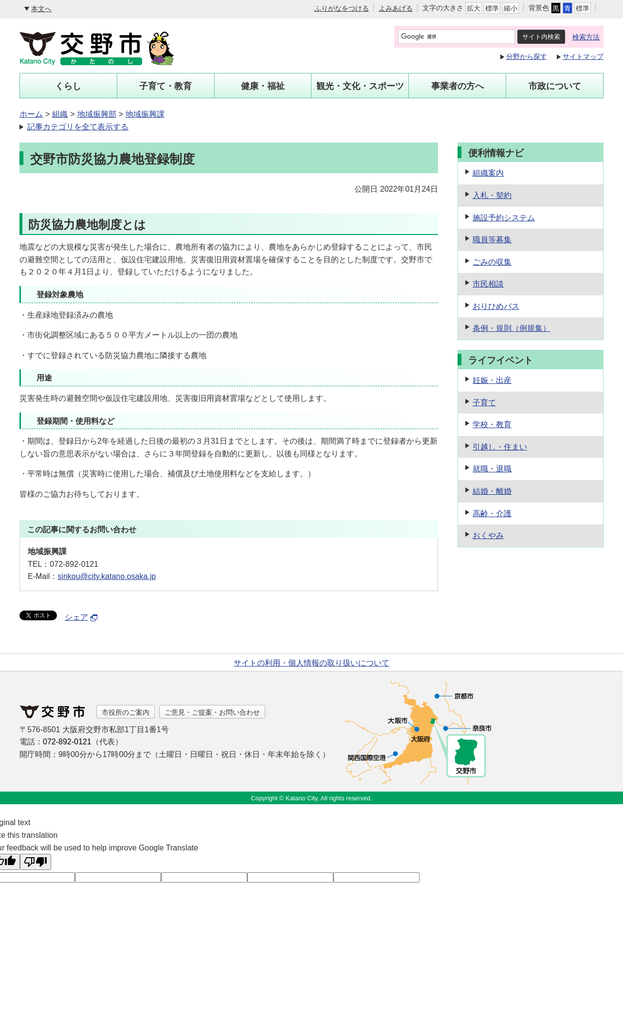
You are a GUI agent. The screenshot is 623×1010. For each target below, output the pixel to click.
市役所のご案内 (125, 712)
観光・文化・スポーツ (360, 86)
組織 (60, 114)
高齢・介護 (492, 513)
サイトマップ (583, 56)
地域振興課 (145, 114)
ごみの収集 (492, 262)
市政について (555, 86)
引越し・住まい (500, 447)
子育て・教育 (165, 86)
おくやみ (488, 535)
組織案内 (488, 173)
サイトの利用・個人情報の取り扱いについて (311, 663)
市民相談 (488, 284)
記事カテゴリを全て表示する (77, 127)
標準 (492, 8)
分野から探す (526, 56)
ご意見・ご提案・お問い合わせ (212, 712)
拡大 (473, 8)
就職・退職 (492, 469)
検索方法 (586, 37)
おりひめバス (496, 306)
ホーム (31, 114)
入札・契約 (492, 195)
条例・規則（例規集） (511, 328)
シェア (81, 617)
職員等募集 (492, 239)
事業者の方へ (457, 86)
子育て (484, 402)
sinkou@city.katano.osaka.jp (106, 576)
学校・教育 (492, 424)
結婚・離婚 (492, 491)
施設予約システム (504, 218)
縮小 (510, 8)
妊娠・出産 (492, 380)
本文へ (41, 9)
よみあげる (396, 8)
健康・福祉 (263, 86)
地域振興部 (96, 114)
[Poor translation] (35, 862)
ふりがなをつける (341, 8)
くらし (68, 86)
